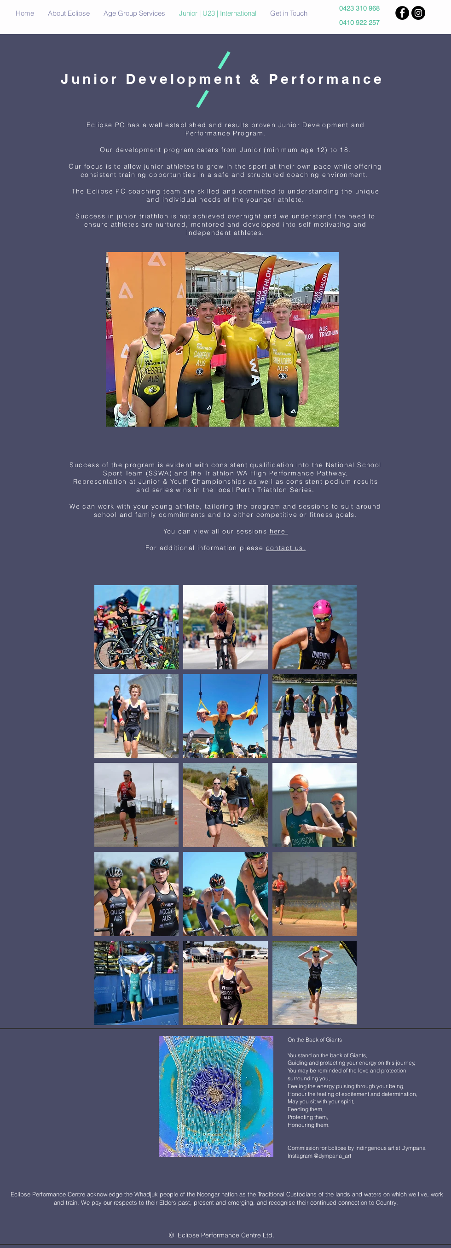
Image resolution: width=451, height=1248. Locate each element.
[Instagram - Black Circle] (418, 13)
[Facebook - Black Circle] (402, 13)
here (279, 531)
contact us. (286, 548)
